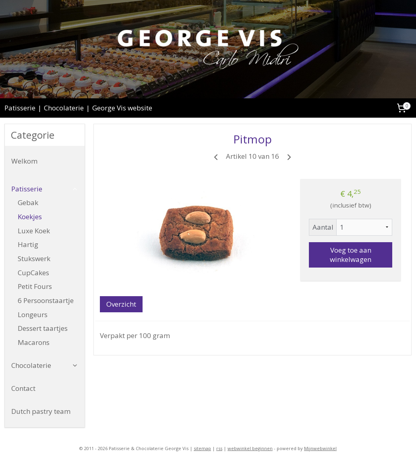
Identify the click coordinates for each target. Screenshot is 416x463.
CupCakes (33, 272)
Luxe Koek (34, 230)
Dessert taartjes (43, 328)
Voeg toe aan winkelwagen (350, 254)
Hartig (28, 244)
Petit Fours (35, 286)
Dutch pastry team (40, 411)
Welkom (24, 161)
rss (219, 448)
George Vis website (122, 107)
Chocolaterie (64, 107)
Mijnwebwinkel (320, 448)
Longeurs (33, 314)
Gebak (28, 202)
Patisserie (19, 107)
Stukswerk (34, 258)
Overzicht (121, 304)
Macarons (34, 342)
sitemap (202, 448)
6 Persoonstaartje (46, 300)
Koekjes (30, 216)
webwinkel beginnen (250, 448)
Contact (23, 388)
